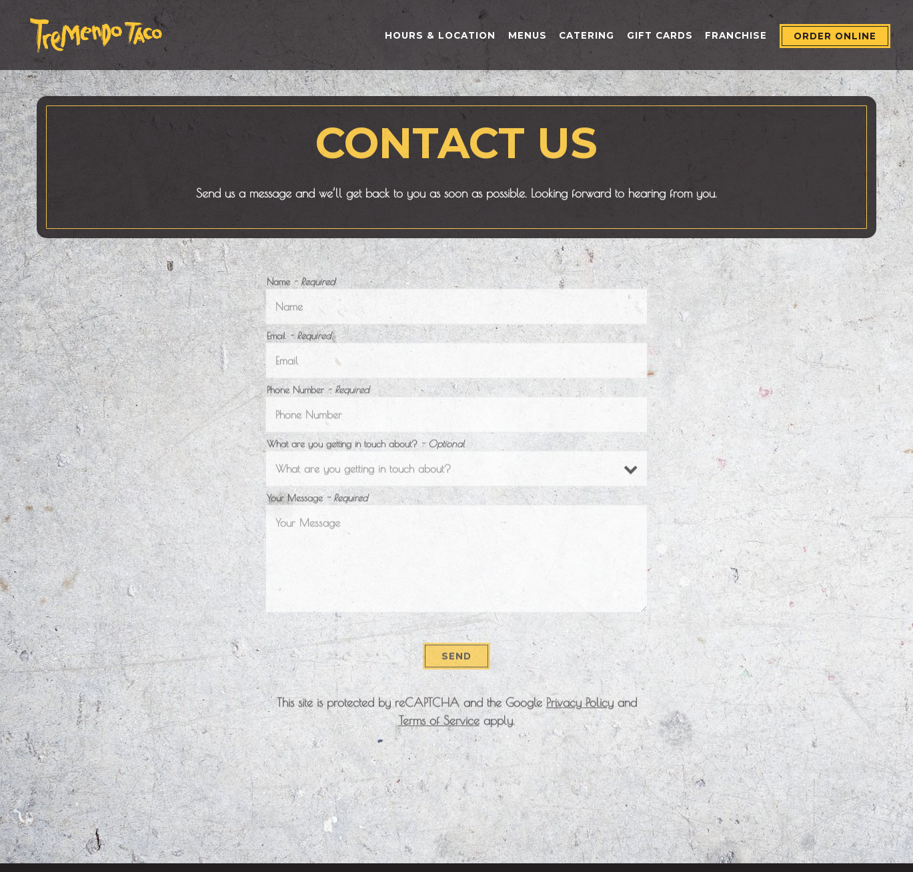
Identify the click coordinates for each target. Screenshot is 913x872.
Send (456, 659)
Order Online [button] (835, 36)
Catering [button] (586, 35)
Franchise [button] (736, 35)
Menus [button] (527, 35)
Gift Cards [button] (660, 35)
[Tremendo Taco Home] (96, 34)
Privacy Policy (580, 706)
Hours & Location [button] (440, 35)
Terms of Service (439, 724)
